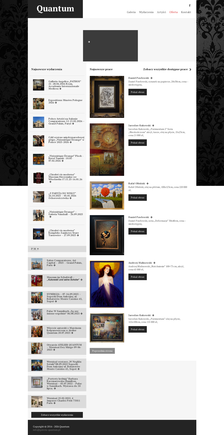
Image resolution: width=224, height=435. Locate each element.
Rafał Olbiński (138, 183)
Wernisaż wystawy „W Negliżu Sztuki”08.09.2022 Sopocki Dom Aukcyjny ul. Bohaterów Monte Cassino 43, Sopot (64, 365)
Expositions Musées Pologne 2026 (65, 101)
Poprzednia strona (102, 350)
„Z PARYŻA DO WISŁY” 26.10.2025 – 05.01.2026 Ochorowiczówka (62, 196)
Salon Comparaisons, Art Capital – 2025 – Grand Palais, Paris (64, 263)
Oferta (173, 12)
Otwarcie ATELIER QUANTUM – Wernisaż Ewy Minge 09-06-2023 (64, 347)
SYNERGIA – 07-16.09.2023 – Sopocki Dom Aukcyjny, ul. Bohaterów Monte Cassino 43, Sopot (64, 297)
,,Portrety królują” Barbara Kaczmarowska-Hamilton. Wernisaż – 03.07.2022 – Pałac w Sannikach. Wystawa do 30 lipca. (64, 383)
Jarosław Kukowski (141, 125)
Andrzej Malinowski (141, 262)
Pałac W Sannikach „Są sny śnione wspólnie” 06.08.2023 (65, 312)
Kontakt (186, 12)
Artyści (161, 12)
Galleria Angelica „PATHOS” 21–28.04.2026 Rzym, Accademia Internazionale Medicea (64, 85)
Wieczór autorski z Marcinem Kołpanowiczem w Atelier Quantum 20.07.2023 (64, 330)
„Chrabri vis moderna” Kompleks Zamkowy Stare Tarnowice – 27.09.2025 (63, 233)
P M (35, 248)
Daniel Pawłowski (140, 77)
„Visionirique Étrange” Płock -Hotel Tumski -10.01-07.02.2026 (65, 158)
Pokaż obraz (137, 92)
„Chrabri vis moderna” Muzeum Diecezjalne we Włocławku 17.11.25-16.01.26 (65, 178)
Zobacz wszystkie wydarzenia (57, 414)
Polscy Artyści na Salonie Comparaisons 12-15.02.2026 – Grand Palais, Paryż (66, 121)
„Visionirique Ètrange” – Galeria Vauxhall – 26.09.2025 (65, 214)
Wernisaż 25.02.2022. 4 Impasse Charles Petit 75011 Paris (63, 400)
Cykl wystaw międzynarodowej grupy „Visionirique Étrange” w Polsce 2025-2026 (66, 140)
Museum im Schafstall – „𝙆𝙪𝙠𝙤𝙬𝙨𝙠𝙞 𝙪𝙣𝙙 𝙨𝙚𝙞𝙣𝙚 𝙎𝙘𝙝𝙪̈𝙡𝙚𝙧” (65, 278)
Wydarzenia (146, 12)
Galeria (131, 12)
